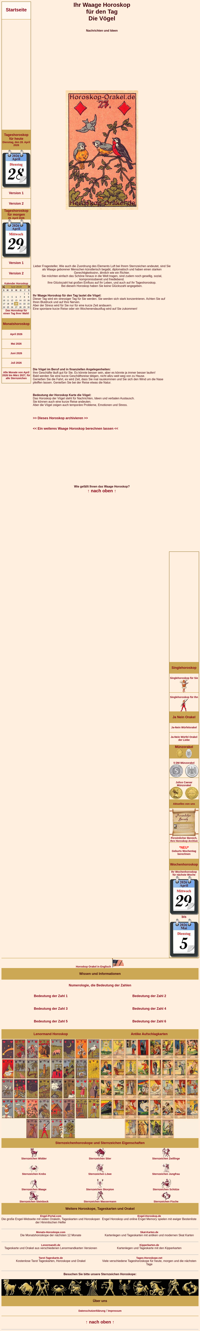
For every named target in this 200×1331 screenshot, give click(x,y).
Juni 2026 (16, 353)
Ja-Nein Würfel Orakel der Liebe (184, 738)
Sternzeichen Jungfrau (166, 1172)
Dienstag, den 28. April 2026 (16, 140)
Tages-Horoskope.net (149, 1257)
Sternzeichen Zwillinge (166, 1157)
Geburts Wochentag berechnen (184, 850)
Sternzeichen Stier (100, 1157)
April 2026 (16, 334)
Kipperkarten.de (149, 1245)
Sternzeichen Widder (34, 1157)
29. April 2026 (16, 214)
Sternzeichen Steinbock (33, 1200)
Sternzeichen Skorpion (100, 1188)
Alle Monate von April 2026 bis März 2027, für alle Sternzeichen (16, 375)
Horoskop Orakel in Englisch (100, 966)
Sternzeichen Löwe (100, 1172)
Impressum (115, 1310)
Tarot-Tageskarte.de (51, 1257)
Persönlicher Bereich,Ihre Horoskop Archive (184, 838)
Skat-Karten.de (149, 1232)
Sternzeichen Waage (34, 1188)
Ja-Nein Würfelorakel (184, 727)
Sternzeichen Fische (166, 1200)
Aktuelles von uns (184, 803)
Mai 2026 (16, 343)
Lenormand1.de (50, 1245)
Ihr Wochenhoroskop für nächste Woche (184, 914)
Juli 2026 (16, 362)
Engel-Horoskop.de (149, 1216)
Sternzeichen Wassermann (100, 1200)
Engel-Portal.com (50, 1216)
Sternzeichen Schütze (166, 1188)
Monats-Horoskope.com (50, 1232)
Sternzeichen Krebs (34, 1172)
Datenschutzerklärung (91, 1310)
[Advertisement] (16, 74)
